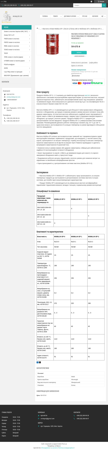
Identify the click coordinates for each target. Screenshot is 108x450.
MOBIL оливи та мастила (11, 46)
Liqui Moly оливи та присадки (13, 72)
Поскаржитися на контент (49, 448)
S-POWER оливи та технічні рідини (14, 61)
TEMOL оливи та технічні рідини (13, 57)
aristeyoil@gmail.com (13, 97)
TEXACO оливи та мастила (12, 50)
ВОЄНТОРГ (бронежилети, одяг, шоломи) (16, 76)
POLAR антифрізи (9, 64)
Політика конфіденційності (66, 448)
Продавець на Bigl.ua (54, 446)
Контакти (95, 16)
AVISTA (6, 68)
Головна (45, 16)
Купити (79, 53)
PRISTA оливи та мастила (11, 39)
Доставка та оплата (70, 16)
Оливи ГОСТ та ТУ (9, 35)
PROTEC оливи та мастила (12, 42)
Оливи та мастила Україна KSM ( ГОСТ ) (16, 31)
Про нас (84, 16)
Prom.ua (64, 444)
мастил (87, 95)
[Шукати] (104, 5)
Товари (55, 16)
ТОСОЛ (6, 53)
